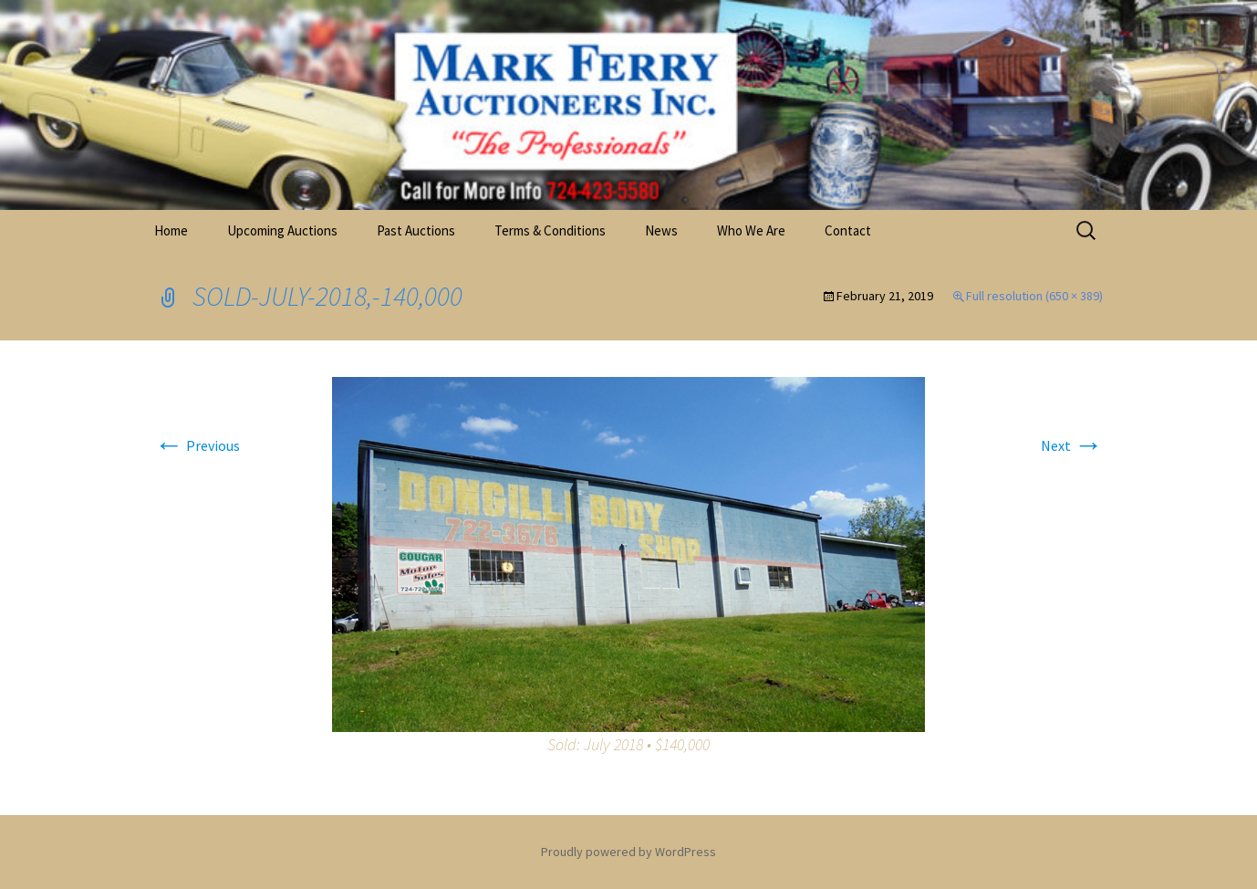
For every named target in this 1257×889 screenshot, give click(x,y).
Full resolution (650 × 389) (1034, 296)
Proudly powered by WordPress (628, 851)
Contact (848, 230)
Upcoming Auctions (282, 230)
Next (1072, 445)
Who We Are (751, 230)
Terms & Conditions (550, 230)
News (661, 230)
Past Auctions (416, 230)
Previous (197, 445)
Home (171, 230)
